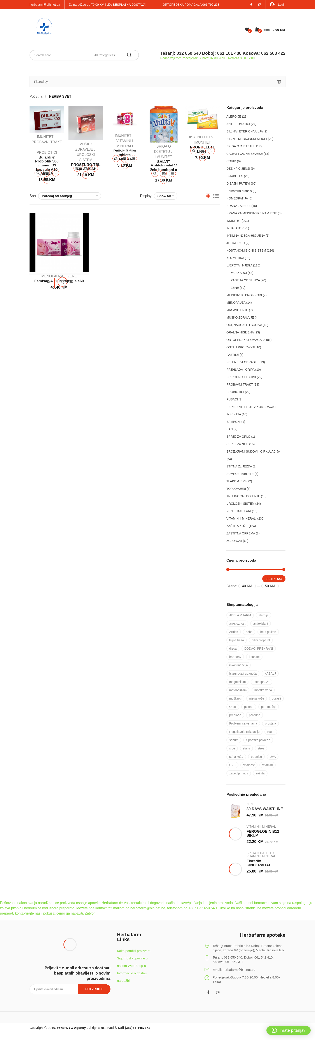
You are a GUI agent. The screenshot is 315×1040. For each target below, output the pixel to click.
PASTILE (232, 354)
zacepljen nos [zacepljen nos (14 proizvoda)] (238, 773)
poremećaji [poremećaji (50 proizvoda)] (268, 707)
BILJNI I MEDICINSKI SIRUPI (246, 139)
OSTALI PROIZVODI (240, 347)
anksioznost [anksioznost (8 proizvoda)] (237, 623)
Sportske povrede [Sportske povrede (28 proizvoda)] (258, 740)
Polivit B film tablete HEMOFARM (125, 155)
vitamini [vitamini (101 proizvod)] (267, 765)
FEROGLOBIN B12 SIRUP (263, 833)
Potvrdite (94, 989)
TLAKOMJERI (236, 481)
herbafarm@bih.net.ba (45, 4)
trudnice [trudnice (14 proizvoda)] (256, 756)
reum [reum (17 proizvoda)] (270, 731)
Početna (36, 96)
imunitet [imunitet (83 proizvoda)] (254, 657)
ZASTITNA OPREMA (240, 533)
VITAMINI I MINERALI (241, 518)
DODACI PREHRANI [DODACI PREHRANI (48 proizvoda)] (258, 648)
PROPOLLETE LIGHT (202, 149)
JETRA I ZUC (235, 243)
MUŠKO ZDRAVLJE (240, 317)
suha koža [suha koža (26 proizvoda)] (236, 756)
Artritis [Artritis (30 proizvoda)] (233, 632)
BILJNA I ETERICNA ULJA (244, 131)
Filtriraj (274, 579)
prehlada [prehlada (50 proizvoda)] (235, 715)
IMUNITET (45, 137)
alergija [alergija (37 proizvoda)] (263, 615)
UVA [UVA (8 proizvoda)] (273, 756)
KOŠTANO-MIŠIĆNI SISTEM (246, 250)
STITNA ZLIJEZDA (239, 466)
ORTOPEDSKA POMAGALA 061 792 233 (191, 4)
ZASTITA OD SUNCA (245, 280)
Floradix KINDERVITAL (259, 863)
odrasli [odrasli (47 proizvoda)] (276, 698)
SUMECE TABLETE (240, 474)
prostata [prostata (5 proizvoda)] (270, 723)
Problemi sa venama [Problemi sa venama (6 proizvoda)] (243, 723)
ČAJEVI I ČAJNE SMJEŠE (244, 153)
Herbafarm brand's (239, 191)
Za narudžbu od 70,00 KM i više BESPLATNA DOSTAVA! (107, 4)
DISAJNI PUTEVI (201, 137)
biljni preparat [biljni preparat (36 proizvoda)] (261, 640)
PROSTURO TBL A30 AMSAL (85, 167)
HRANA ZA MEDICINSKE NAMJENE (251, 213)
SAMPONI (233, 421)
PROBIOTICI (47, 152)
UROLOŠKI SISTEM (240, 503)
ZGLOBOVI (234, 541)
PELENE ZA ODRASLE (242, 362)
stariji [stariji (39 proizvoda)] (246, 748)
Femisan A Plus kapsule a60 (59, 281)
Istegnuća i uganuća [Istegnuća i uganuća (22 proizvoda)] (243, 673)
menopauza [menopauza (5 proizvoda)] (262, 682)
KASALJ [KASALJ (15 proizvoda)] (270, 673)
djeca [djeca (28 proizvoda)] (232, 648)
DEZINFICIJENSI (238, 168)
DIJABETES (234, 176)
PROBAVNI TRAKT (47, 142)
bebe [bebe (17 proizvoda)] (249, 632)
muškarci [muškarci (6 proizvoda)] (235, 698)
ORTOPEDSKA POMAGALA (245, 340)
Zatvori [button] (90, 913)
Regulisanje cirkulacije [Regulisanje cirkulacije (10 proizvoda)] (244, 731)
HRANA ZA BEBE (238, 206)
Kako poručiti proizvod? (134, 951)
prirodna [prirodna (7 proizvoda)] (254, 715)
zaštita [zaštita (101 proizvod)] (260, 773)
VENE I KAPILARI (238, 511)
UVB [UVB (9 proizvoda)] (232, 765)
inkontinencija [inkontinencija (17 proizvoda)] (238, 665)
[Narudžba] (69, 196)
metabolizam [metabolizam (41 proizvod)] (238, 690)
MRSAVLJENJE (237, 310)
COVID (231, 161)
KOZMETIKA (235, 258)
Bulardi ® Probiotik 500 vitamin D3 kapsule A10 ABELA (47, 165)
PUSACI (232, 399)
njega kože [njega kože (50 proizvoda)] (256, 698)
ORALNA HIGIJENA (240, 332)
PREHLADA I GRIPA (240, 369)
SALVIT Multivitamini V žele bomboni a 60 (163, 168)
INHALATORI (235, 228)
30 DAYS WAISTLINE (265, 809)
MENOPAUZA (52, 276)
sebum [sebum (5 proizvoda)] (233, 740)
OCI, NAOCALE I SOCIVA (244, 325)
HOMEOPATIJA (237, 198)
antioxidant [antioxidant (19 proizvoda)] (260, 623)
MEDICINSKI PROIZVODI (244, 295)
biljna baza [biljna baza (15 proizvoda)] (236, 640)
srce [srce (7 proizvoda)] (232, 748)
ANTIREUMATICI (238, 124)
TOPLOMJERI (236, 488)
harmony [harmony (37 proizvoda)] (235, 657)
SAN (229, 429)
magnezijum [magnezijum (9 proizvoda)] (237, 682)
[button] (288, 1030)
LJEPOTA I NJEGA (239, 265)
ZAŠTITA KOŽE (237, 526)
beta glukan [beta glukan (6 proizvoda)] (268, 632)
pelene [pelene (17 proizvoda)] (248, 707)
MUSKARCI (239, 273)
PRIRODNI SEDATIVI (241, 377)
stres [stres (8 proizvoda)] (261, 748)
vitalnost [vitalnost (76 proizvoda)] (248, 765)
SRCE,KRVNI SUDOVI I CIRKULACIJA (253, 451)
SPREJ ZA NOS (237, 444)
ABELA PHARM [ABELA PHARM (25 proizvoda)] (240, 615)
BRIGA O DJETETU (240, 146)
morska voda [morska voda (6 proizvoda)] (263, 690)
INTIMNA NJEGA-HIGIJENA (245, 235)
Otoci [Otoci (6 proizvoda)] (232, 707)
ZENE (72, 276)
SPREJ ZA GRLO (238, 436)
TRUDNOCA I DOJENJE (243, 496)
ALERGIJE (233, 116)
